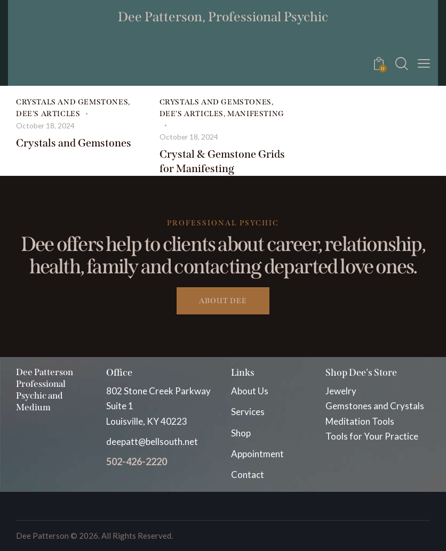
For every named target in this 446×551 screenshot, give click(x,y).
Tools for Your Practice (371, 434)
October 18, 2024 (45, 124)
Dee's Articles (48, 113)
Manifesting (255, 113)
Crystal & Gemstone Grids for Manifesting (222, 159)
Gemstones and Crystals (374, 404)
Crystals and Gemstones (72, 102)
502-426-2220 (136, 460)
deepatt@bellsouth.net (152, 439)
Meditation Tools (359, 419)
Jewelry (340, 389)
